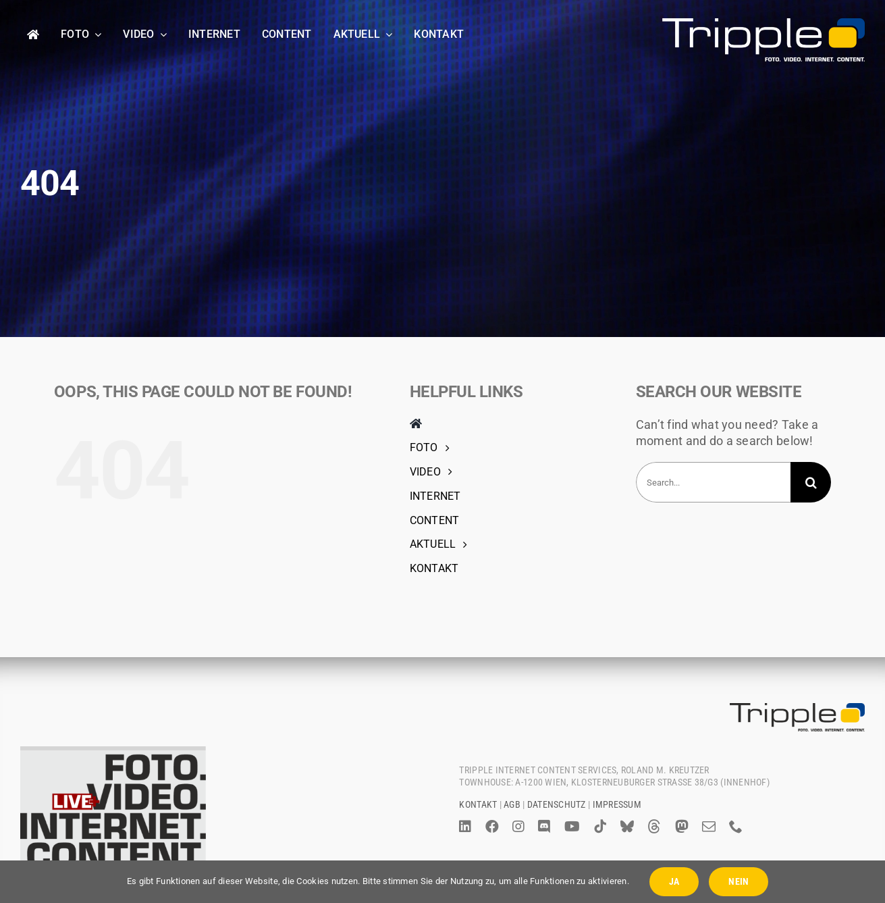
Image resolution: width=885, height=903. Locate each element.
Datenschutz (556, 804)
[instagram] (518, 826)
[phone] (736, 826)
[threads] (654, 826)
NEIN (738, 881)
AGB (512, 804)
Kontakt (478, 804)
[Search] (810, 482)
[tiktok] (600, 826)
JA (674, 881)
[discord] (544, 826)
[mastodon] (682, 826)
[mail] (709, 826)
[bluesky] (627, 826)
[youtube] (572, 826)
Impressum (617, 804)
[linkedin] (465, 826)
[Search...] (713, 482)
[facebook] (492, 826)
